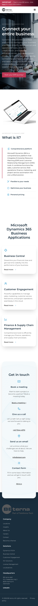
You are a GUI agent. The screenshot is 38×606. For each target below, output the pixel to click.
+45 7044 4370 (19, 430)
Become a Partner (9, 541)
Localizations (7, 568)
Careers (5, 534)
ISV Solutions (7, 561)
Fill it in (19, 484)
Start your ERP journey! (14, 75)
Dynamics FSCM (9, 550)
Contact (6, 537)
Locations (6, 523)
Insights (6, 527)
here (3, 4)
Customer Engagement (11, 557)
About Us (6, 530)
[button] (34, 9)
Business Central (9, 554)
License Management (10, 564)
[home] (6, 10)
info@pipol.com (19, 457)
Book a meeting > (19, 403)
